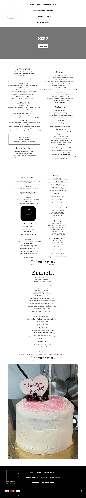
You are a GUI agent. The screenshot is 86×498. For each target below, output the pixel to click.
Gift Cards (55, 478)
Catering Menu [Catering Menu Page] (49, 4)
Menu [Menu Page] (39, 4)
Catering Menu (50, 473)
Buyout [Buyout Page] (50, 10)
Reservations (32, 478)
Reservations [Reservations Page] (39, 10)
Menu (39, 473)
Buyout (44, 478)
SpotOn (23, 496)
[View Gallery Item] (43, 112)
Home (32, 473)
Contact (36, 483)
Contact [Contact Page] (49, 16)
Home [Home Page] (32, 4)
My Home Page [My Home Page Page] (43, 23)
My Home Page (48, 483)
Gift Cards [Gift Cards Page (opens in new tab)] (38, 16)
